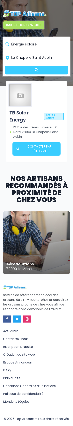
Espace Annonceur (17, 362)
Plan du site (11, 378)
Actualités (10, 331)
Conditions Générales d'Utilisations (29, 386)
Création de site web (19, 354)
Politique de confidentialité (23, 394)
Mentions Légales (16, 401)
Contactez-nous (15, 339)
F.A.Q (7, 370)
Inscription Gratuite (23, 25)
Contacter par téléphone (34, 148)
